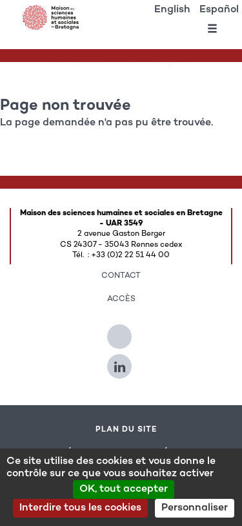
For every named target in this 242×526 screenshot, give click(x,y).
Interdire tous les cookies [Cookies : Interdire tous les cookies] (80, 508)
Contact (121, 275)
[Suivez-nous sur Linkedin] (121, 361)
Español (219, 10)
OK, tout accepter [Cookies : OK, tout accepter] (123, 489)
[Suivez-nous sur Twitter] (121, 331)
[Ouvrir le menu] (212, 31)
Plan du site (126, 429)
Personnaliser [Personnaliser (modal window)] (194, 508)
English (172, 10)
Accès (121, 299)
